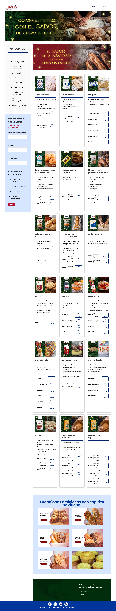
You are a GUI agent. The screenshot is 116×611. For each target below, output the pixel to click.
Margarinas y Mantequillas (17, 100)
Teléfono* (12, 159)
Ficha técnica (52, 125)
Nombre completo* (17, 133)
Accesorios (17, 57)
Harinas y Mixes (17, 87)
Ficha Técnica (51, 198)
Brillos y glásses (17, 62)
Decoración (17, 83)
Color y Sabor (17, 73)
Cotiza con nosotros (104, 6)
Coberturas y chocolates (18, 67)
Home (94, 6)
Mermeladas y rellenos (17, 106)
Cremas (18, 78)
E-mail (11, 146)
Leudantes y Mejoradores (18, 93)
